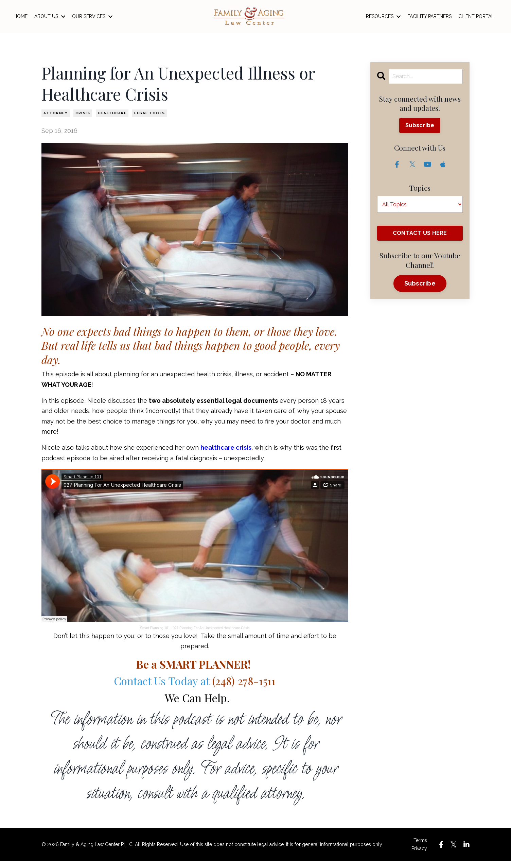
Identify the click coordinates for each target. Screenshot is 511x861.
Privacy (419, 848)
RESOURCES (383, 16)
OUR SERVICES (92, 16)
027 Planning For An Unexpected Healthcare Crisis (211, 628)
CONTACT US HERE (420, 233)
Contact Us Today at (195, 680)
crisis (82, 113)
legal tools (149, 113)
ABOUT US (49, 16)
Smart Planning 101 (155, 628)
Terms (420, 840)
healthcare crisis (225, 447)
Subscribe (419, 125)
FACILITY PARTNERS (429, 16)
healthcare (112, 113)
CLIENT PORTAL (476, 16)
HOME (21, 16)
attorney (55, 113)
